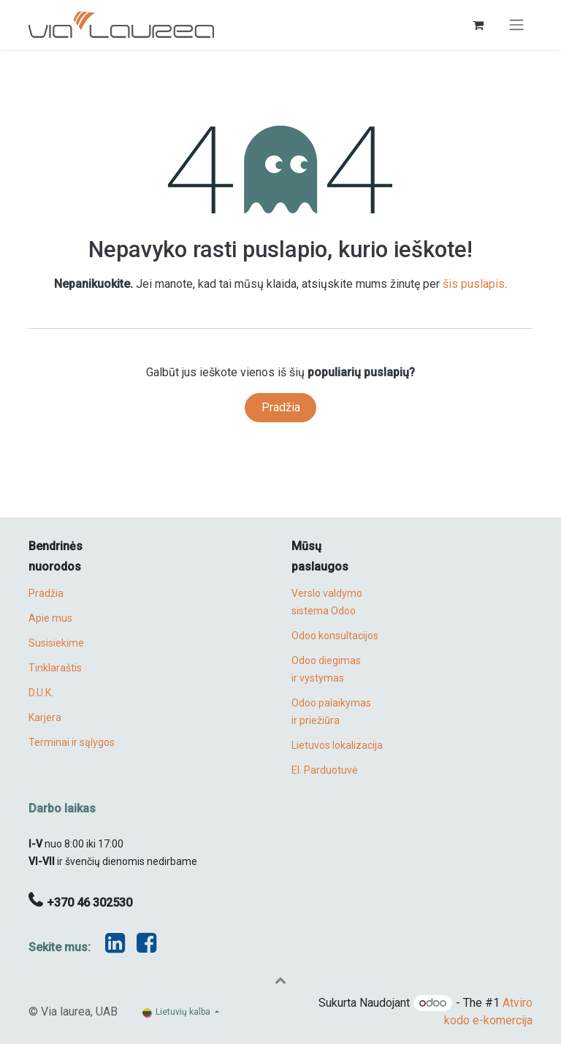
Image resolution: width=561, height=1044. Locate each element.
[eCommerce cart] (477, 24)
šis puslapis (474, 284)
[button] (280, 979)
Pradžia (281, 407)
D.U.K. (40, 692)
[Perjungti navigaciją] (516, 25)
